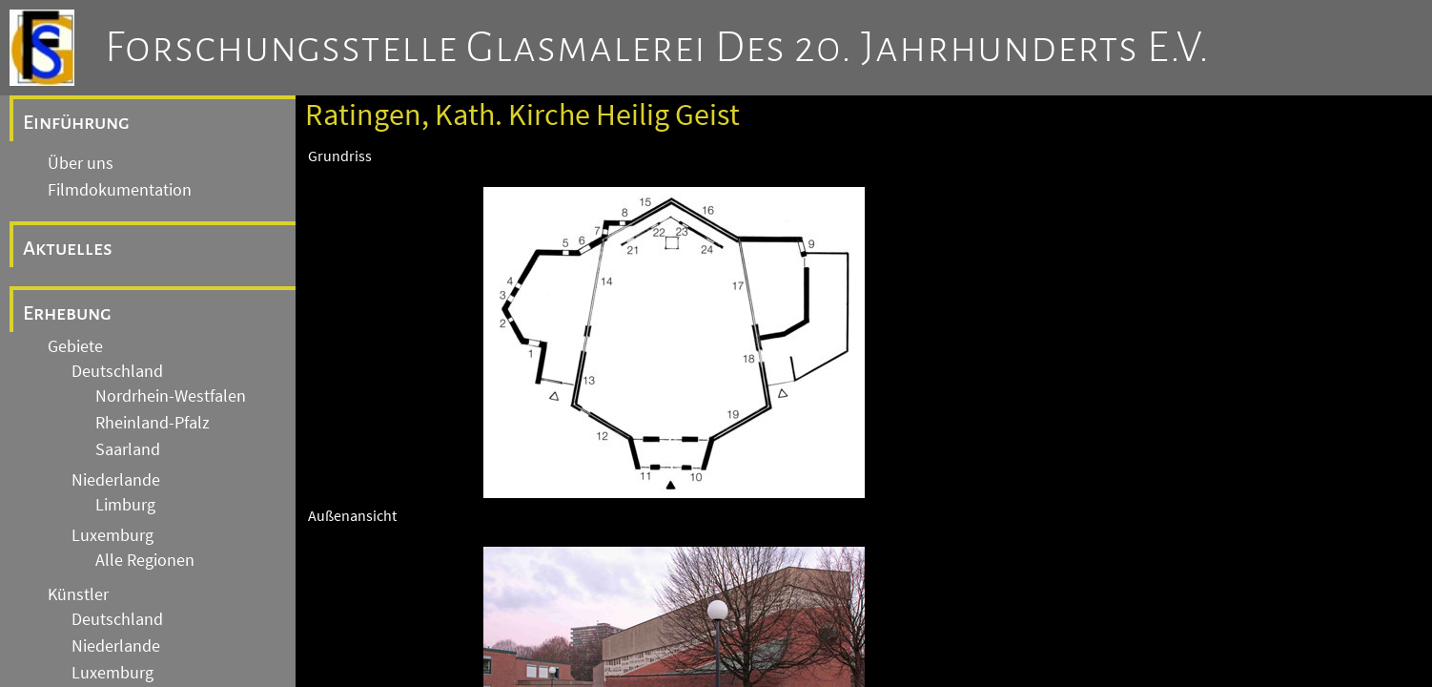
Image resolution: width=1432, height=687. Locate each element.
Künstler (78, 594)
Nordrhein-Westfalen (170, 395)
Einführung (76, 122)
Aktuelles (68, 248)
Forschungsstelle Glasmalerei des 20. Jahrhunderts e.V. (657, 48)
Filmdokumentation (120, 189)
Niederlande (116, 479)
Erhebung (67, 312)
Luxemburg (112, 535)
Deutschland (117, 371)
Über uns (80, 163)
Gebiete (75, 346)
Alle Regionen (144, 560)
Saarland (127, 449)
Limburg (125, 504)
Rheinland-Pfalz (152, 422)
